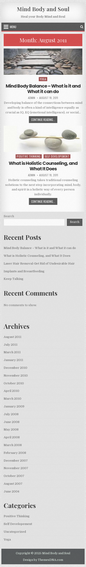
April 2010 (11, 391)
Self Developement (57, 156)
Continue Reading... (44, 120)
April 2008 (12, 437)
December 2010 (15, 367)
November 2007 (16, 468)
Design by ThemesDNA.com (43, 560)
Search (9, 216)
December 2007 (16, 460)
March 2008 (13, 445)
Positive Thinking (29, 156)
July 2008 (11, 414)
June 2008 (11, 422)
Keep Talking (13, 279)
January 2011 (13, 360)
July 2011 (10, 344)
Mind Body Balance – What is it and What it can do (43, 89)
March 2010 (12, 398)
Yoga (43, 79)
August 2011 (12, 337)
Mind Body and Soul (43, 9)
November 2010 (16, 375)
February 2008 (15, 453)
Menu (13, 26)
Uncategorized (15, 531)
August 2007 (13, 483)
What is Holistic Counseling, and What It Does (43, 166)
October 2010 (14, 383)
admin (31, 97)
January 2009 (14, 406)
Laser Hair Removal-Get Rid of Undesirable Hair (39, 263)
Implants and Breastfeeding (24, 271)
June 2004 (11, 491)
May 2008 (11, 429)
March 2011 (12, 352)
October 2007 (14, 476)
